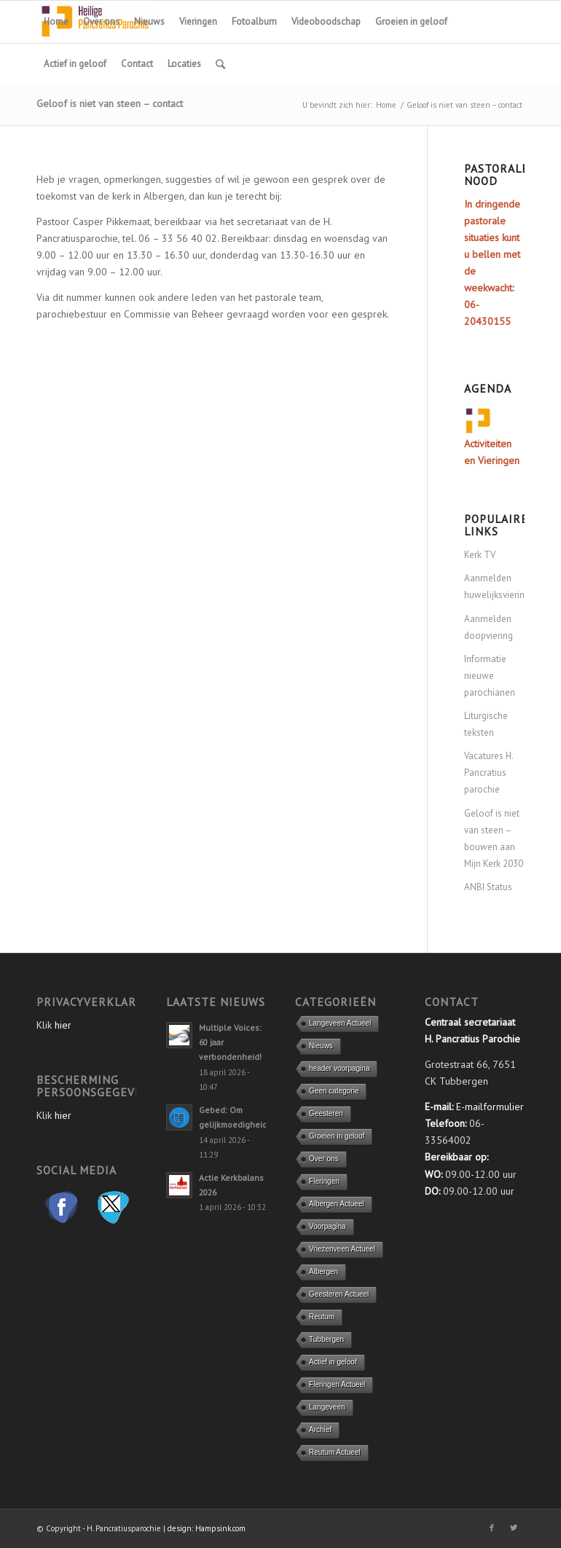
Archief (320, 1430)
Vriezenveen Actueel (342, 1249)
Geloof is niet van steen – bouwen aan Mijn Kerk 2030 (493, 838)
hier (63, 1025)
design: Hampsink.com (207, 1528)
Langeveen (327, 1407)
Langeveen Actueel (340, 1023)
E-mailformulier (490, 1106)
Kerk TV (479, 555)
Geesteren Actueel (339, 1294)
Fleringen (324, 1181)
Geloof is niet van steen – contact (109, 103)
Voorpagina (327, 1226)
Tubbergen (326, 1339)
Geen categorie (333, 1091)
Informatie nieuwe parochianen (489, 676)
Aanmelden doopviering (488, 627)
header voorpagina (339, 1068)
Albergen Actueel (336, 1204)
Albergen (323, 1272)
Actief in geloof (333, 1362)
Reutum (321, 1317)
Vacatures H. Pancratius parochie (488, 772)
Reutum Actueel (335, 1452)
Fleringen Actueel (337, 1384)
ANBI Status (488, 887)
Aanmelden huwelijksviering (494, 586)
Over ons (324, 1159)
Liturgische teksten (486, 724)
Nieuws (321, 1046)
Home (386, 105)
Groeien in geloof (336, 1136)
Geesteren (326, 1113)
